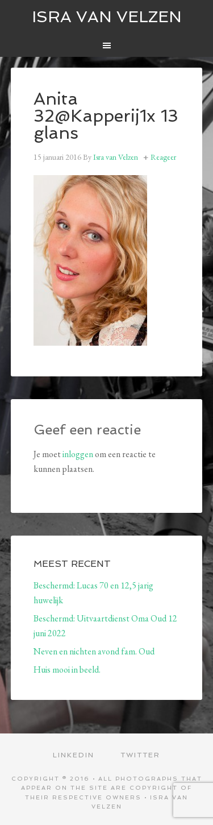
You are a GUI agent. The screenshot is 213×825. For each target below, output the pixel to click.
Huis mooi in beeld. (67, 669)
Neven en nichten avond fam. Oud (94, 651)
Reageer (163, 157)
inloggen (77, 454)
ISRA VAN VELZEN (107, 16)
